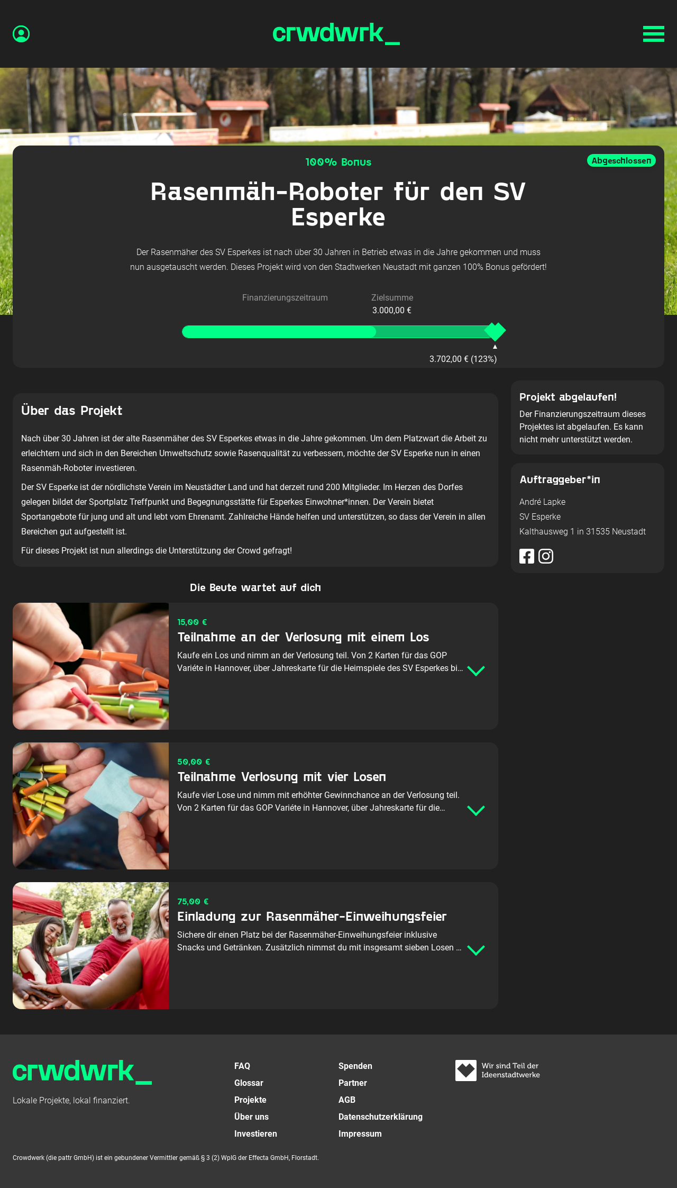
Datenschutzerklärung (380, 1117)
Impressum (360, 1134)
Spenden (355, 1066)
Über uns (251, 1117)
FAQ (242, 1066)
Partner (352, 1083)
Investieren (255, 1134)
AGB (346, 1100)
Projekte (250, 1100)
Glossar (248, 1083)
